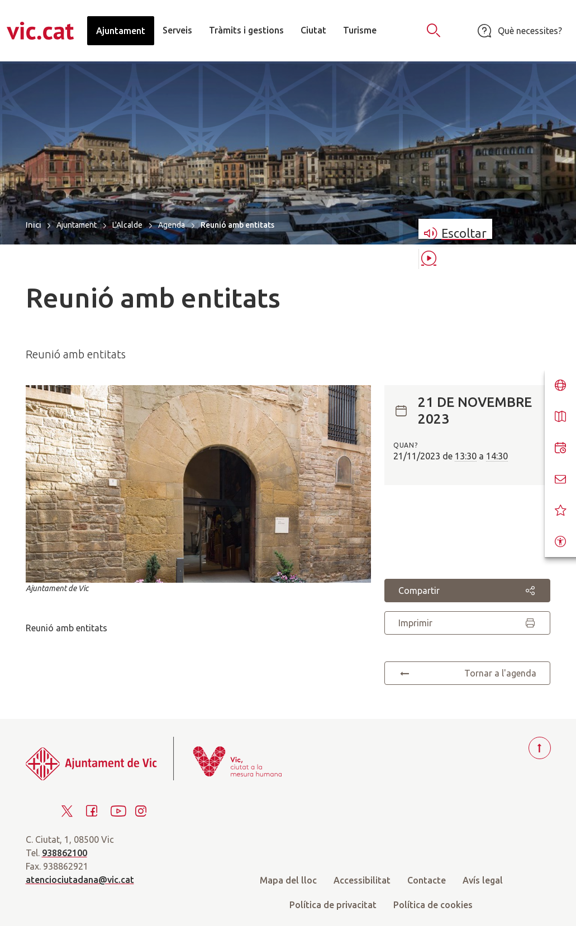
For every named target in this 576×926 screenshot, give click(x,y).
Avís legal (483, 880)
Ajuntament (76, 224)
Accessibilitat (362, 880)
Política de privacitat (333, 905)
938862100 (64, 853)
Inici (33, 224)
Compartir (467, 590)
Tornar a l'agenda (467, 673)
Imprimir (467, 623)
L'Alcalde (127, 224)
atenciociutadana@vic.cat (80, 880)
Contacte (426, 880)
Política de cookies (433, 905)
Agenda (171, 224)
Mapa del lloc (288, 880)
